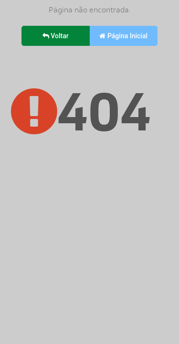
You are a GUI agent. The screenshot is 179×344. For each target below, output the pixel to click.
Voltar (55, 36)
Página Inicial (123, 36)
